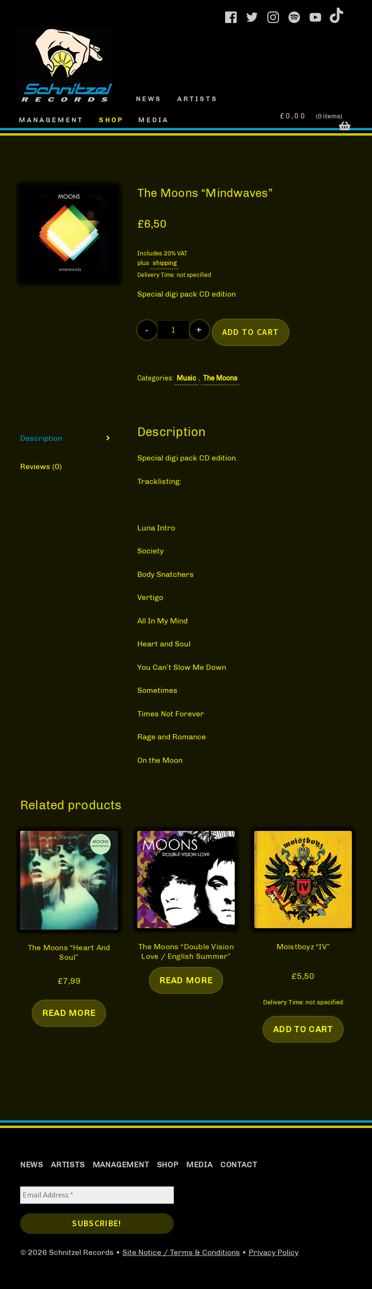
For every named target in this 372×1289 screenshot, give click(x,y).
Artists (197, 99)
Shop (111, 120)
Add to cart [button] (303, 1029)
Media (153, 120)
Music (186, 378)
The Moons (220, 378)
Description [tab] (41, 438)
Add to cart (250, 332)
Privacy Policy (274, 1252)
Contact (238, 1164)
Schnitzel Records (48, 44)
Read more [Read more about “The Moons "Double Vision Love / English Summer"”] (186, 980)
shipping (165, 262)
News (149, 99)
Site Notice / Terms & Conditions (181, 1252)
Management (51, 120)
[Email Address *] (97, 1195)
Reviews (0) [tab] (41, 466)
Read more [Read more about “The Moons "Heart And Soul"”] (69, 1013)
